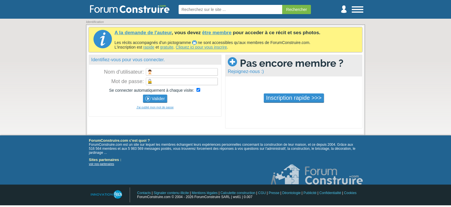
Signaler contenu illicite (171, 193)
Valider (155, 98)
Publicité (309, 193)
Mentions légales (205, 193)
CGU (262, 193)
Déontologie (291, 193)
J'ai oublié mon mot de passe (154, 107)
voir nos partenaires (101, 164)
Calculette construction (237, 193)
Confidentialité (330, 193)
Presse (274, 193)
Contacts (144, 193)
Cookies (350, 193)
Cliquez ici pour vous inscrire (201, 47)
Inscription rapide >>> (294, 98)
